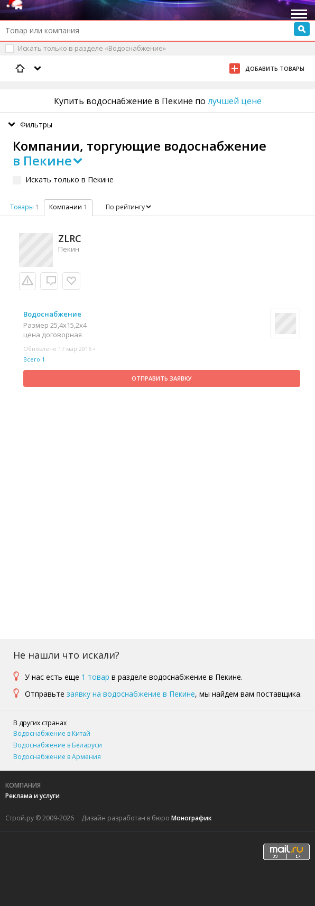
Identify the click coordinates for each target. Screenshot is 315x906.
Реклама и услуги (32, 795)
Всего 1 (34, 359)
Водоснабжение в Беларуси (57, 745)
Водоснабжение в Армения (57, 756)
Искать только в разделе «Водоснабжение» (92, 48)
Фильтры (36, 124)
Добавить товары (274, 68)
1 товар (95, 677)
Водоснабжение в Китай (51, 733)
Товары (22, 206)
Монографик (191, 817)
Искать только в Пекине (69, 179)
